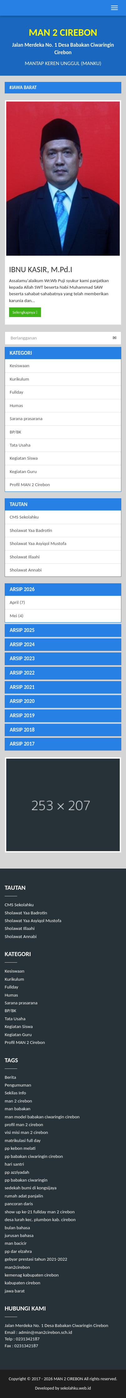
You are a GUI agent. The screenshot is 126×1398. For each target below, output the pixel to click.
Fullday (16, 392)
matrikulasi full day (23, 1140)
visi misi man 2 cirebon (26, 1132)
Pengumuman (18, 1085)
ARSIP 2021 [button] (22, 687)
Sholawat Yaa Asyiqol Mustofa (38, 543)
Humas (16, 405)
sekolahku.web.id (75, 1388)
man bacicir (16, 1243)
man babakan (17, 1108)
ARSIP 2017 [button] (22, 744)
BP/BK (15, 432)
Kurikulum (19, 379)
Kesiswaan (19, 365)
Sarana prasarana (26, 418)
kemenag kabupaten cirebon (32, 1275)
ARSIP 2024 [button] (22, 644)
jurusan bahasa (19, 1235)
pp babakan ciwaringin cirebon (34, 1156)
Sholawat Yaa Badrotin (31, 530)
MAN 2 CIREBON (68, 1378)
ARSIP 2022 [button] (22, 673)
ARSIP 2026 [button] (22, 589)
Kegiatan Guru (23, 471)
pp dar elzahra (18, 1251)
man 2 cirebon (18, 1101)
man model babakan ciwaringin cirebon (42, 1117)
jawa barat (15, 1291)
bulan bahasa (17, 1227)
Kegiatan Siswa (24, 458)
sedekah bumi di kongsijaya (31, 1188)
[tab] (63, 590)
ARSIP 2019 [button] (22, 715)
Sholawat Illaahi (25, 557)
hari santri (14, 1164)
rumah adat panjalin (24, 1196)
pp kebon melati (20, 1148)
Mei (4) (16, 615)
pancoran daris (19, 1203)
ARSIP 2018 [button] (22, 730)
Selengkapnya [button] (25, 312)
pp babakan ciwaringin (26, 1180)
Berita (10, 1077)
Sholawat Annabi (26, 570)
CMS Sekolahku (24, 517)
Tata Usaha (20, 445)
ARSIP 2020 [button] (22, 701)
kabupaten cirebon (22, 1283)
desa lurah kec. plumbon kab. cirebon (40, 1219)
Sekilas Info (15, 1093)
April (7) (17, 602)
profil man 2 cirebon (24, 1124)
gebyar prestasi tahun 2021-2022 (36, 1259)
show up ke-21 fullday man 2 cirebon (40, 1212)
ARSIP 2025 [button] (22, 630)
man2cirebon (17, 1267)
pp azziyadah (17, 1172)
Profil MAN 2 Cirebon (30, 484)
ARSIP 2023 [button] (22, 658)
